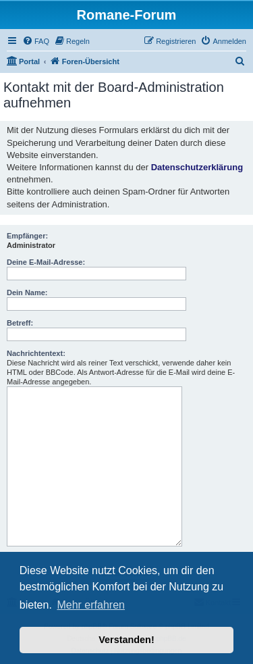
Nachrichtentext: (36, 353)
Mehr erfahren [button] (91, 605)
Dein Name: (27, 292)
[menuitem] (35, 41)
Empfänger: (27, 236)
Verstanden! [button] (126, 639)
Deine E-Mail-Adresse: (46, 262)
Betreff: (20, 323)
